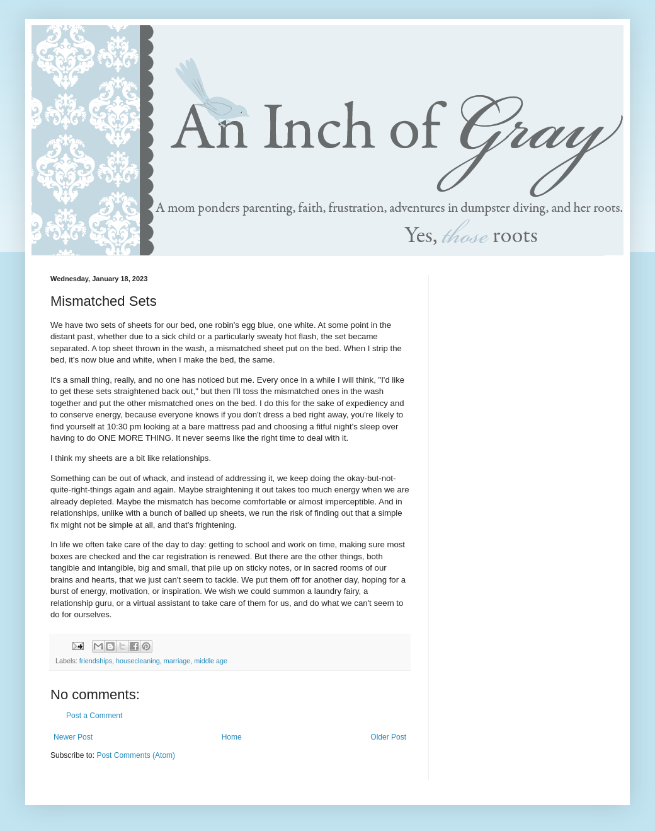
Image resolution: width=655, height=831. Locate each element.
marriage (177, 661)
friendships (95, 661)
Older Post (388, 737)
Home (232, 737)
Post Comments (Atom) (135, 755)
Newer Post (73, 737)
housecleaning (138, 661)
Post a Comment (94, 715)
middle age (210, 661)
